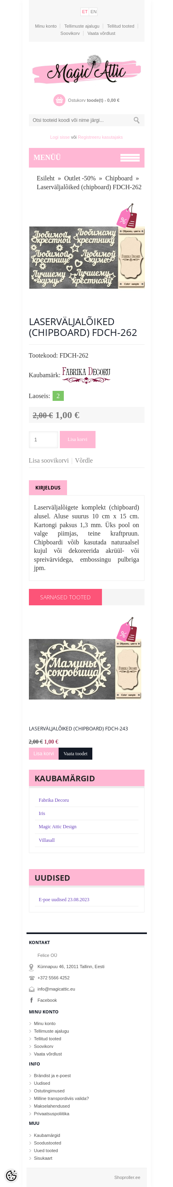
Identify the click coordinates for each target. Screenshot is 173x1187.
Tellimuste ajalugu (81, 26)
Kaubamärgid (47, 1135)
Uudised (42, 1083)
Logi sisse (60, 137)
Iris (42, 813)
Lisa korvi (78, 439)
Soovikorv (70, 33)
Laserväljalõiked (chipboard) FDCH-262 (89, 187)
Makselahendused (52, 1106)
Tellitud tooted (120, 26)
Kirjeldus (48, 487)
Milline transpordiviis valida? (61, 1098)
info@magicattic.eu (56, 989)
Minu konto (46, 26)
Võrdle (84, 460)
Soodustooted (47, 1142)
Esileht (46, 178)
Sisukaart (43, 1158)
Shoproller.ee (127, 1177)
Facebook (47, 1000)
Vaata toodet (75, 753)
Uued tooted (46, 1150)
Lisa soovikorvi (49, 460)
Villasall (47, 840)
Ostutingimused (49, 1090)
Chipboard (119, 178)
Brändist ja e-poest (52, 1075)
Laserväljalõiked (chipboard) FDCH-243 (78, 729)
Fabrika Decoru (54, 800)
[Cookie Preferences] (11, 1176)
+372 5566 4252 (54, 977)
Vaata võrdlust (102, 33)
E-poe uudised (64, 899)
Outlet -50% (80, 178)
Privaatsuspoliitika (51, 1113)
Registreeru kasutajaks (100, 137)
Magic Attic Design (58, 826)
